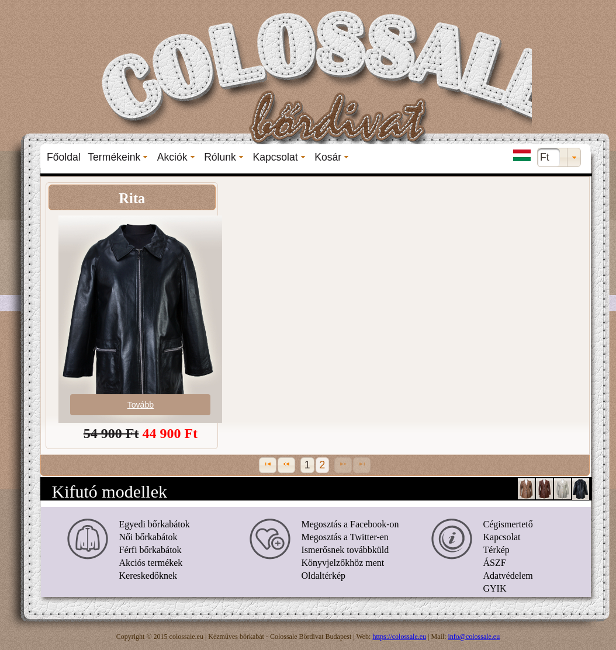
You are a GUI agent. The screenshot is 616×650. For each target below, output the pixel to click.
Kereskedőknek (148, 576)
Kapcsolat (502, 537)
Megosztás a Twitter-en (345, 537)
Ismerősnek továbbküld (345, 550)
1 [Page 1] (307, 465)
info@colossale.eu (474, 636)
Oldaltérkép (324, 576)
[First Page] (267, 465)
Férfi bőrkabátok (150, 550)
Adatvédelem (508, 576)
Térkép (496, 550)
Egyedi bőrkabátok (154, 524)
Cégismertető (508, 524)
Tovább (140, 404)
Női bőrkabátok (148, 537)
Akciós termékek (151, 563)
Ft (544, 157)
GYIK (495, 588)
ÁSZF (494, 563)
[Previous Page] (286, 465)
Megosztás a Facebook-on (350, 524)
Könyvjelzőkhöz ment (343, 563)
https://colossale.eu (399, 636)
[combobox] (559, 157)
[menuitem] (63, 157)
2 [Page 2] (323, 465)
